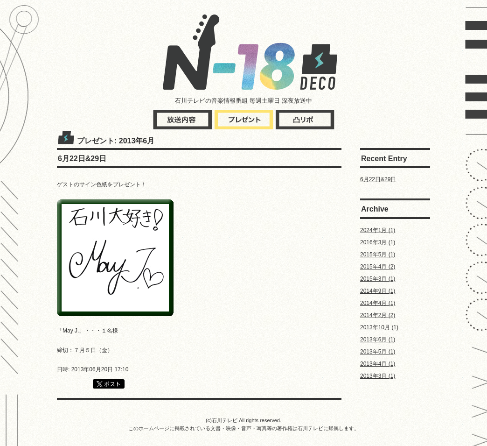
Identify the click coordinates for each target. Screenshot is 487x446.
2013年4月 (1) (377, 364)
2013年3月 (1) (377, 376)
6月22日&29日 (378, 179)
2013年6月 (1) (377, 339)
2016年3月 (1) (377, 242)
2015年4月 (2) (377, 266)
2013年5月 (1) (377, 351)
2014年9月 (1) (377, 291)
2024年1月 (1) (377, 230)
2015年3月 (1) (377, 279)
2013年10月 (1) (379, 327)
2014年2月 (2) (377, 315)
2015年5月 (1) (377, 254)
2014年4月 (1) (377, 303)
